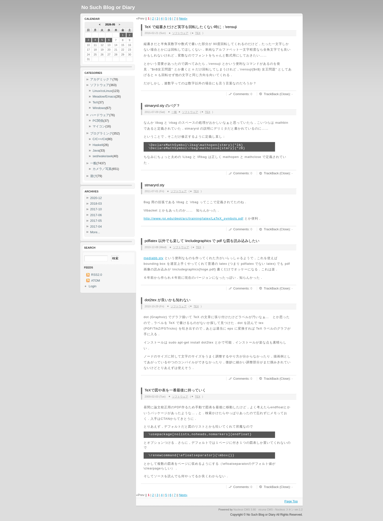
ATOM (95, 280)
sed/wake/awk (103, 156)
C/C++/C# (100, 139)
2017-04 (96, 226)
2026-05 (110, 24)
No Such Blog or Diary (108, 7)
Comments (241, 94)
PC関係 (98, 120)
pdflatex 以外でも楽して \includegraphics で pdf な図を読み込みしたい (202, 241)
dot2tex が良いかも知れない (168, 300)
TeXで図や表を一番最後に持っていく (175, 390)
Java (96, 150)
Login (92, 286)
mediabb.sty (153, 258)
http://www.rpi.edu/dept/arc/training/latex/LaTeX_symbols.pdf (193, 218)
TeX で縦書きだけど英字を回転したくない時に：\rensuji (191, 27)
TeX (197, 33)
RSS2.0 (96, 275)
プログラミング (101, 133)
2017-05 (96, 220)
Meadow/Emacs (104, 96)
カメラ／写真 (102, 169)
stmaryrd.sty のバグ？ (162, 106)
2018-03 (96, 203)
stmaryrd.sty (154, 185)
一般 (174, 112)
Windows (99, 108)
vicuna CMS (265, 509)
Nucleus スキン (284, 509)
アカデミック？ (101, 79)
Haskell (98, 145)
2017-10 (96, 209)
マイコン (99, 126)
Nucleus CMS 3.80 (245, 509)
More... (95, 232)
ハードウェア (99, 115)
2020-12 (96, 198)
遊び (93, 176)
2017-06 (96, 215)
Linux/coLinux (102, 91)
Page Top (291, 501)
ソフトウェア (180, 33)
